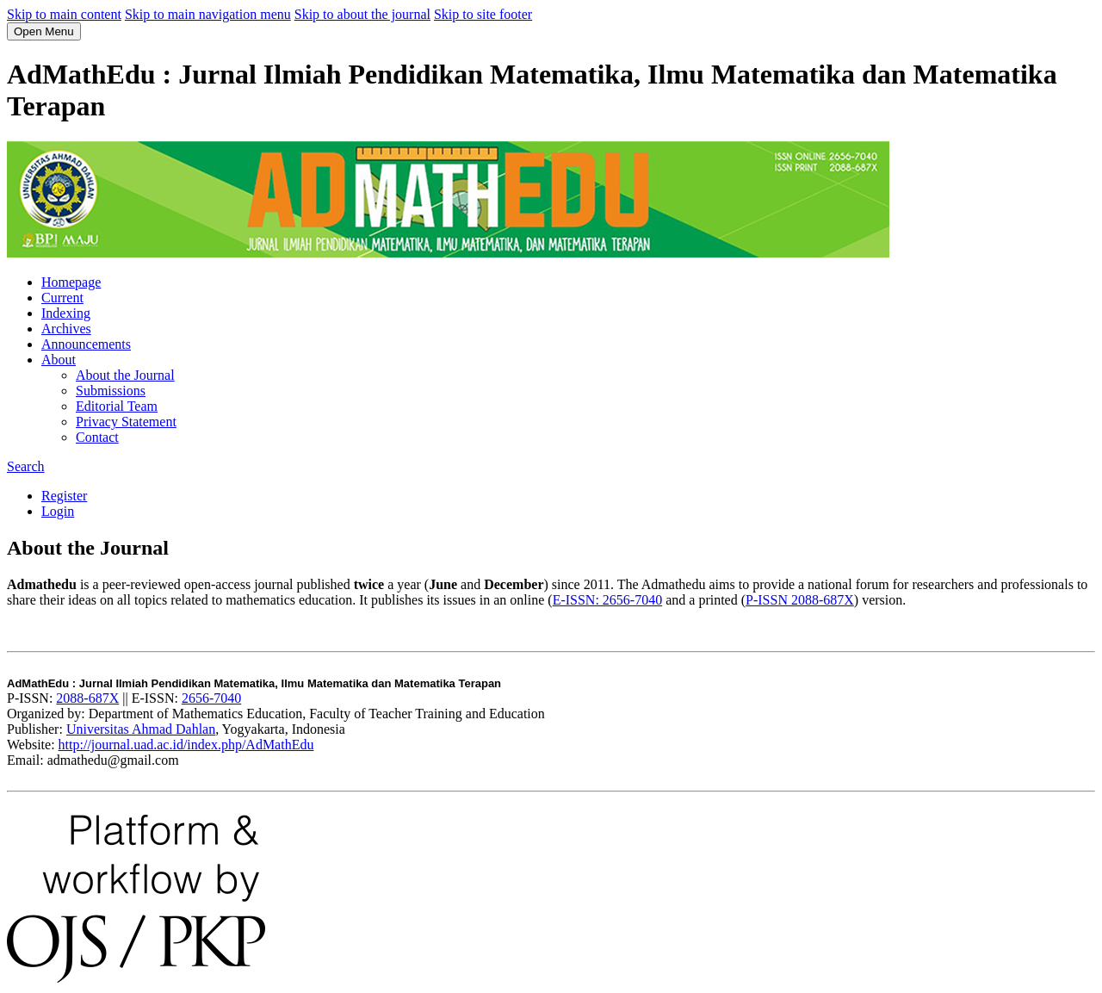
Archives (66, 328)
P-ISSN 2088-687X (800, 600)
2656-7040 (211, 698)
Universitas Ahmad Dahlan (140, 729)
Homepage (71, 282)
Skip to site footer (483, 14)
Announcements (86, 344)
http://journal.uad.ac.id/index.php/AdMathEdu (186, 744)
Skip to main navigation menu (208, 14)
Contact (97, 437)
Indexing (65, 313)
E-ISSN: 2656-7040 (608, 600)
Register (64, 495)
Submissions (110, 390)
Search (26, 466)
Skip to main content (64, 14)
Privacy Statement (126, 421)
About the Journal (125, 375)
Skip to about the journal (362, 14)
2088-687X (87, 698)
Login (57, 511)
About (58, 359)
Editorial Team (117, 406)
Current (62, 297)
